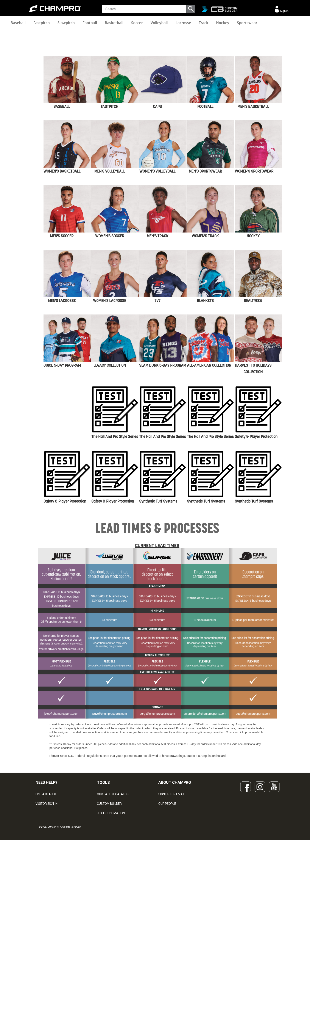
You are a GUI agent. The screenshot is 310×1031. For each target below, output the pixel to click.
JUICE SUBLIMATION (111, 963)
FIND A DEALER (46, 944)
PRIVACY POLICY (47, 982)
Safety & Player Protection (256, 586)
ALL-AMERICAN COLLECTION (209, 515)
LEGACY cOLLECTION (109, 515)
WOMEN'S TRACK (205, 386)
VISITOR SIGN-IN (47, 954)
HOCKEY (253, 386)
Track (203, 22)
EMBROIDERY (106, 1001)
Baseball (18, 22)
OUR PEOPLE (167, 954)
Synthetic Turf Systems (158, 651)
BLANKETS (205, 450)
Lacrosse (183, 22)
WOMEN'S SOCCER (109, 386)
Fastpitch (41, 22)
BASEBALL (61, 256)
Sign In (284, 11)
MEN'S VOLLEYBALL (109, 321)
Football (90, 22)
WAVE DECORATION (110, 973)
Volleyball (159, 22)
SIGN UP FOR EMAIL (171, 944)
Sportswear (247, 22)
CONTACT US (45, 963)
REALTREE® (253, 450)
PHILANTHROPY (169, 973)
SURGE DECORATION (111, 982)
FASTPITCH (109, 256)
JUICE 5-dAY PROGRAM (62, 515)
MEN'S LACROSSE (62, 450)
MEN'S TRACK (157, 386)
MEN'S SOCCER (61, 386)
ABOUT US (165, 963)
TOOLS (103, 932)
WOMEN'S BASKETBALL (62, 321)
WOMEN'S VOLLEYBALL (157, 321)
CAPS (157, 256)
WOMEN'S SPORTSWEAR (254, 321)
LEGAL (40, 973)
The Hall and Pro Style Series (114, 586)
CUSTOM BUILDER (109, 954)
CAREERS (165, 982)
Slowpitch (66, 22)
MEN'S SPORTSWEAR (205, 321)
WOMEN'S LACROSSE (109, 450)
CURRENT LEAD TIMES (157, 696)
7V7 (157, 450)
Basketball (114, 22)
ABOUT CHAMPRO (174, 932)
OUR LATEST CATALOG (113, 944)
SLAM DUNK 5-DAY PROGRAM (162, 515)
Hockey (222, 22)
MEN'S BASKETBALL (253, 256)
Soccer (137, 22)
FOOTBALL (205, 256)
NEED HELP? (46, 932)
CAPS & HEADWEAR (110, 992)
